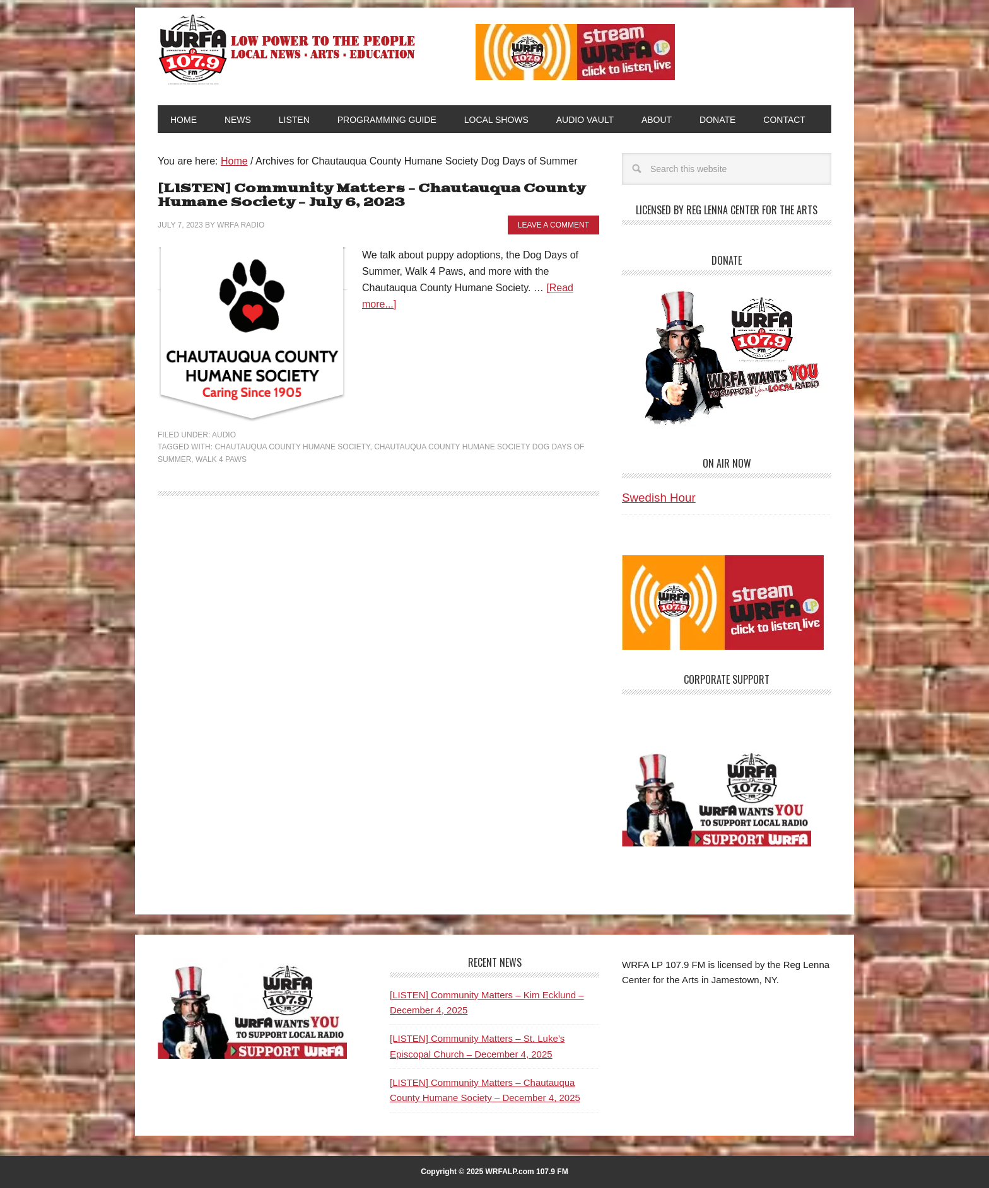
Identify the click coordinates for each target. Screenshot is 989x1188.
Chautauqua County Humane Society (292, 446)
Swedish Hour (659, 497)
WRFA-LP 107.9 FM (288, 49)
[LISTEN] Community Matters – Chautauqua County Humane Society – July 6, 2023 (371, 196)
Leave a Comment (553, 225)
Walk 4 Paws (221, 459)
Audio (224, 434)
